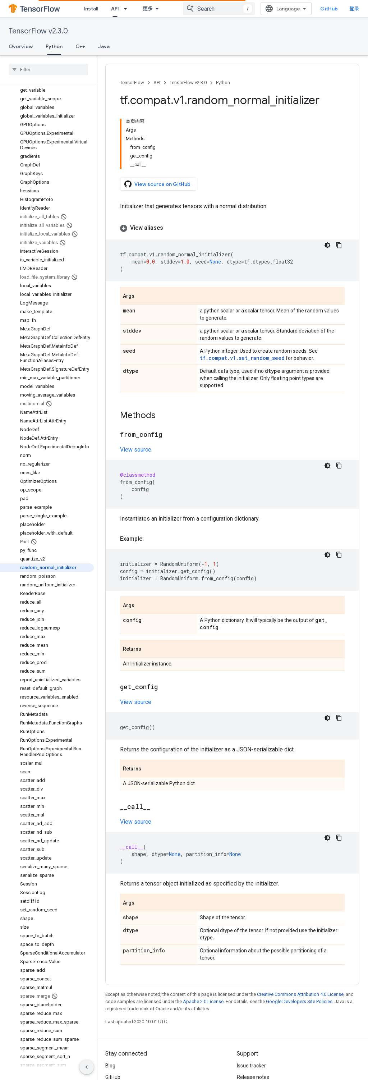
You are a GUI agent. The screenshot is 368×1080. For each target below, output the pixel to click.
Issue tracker (251, 1003)
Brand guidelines (256, 1038)
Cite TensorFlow (255, 1049)
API (156, 82)
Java (104, 46)
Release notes (253, 1015)
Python (223, 82)
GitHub (345, 8)
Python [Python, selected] (54, 46)
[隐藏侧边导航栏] (86, 1067)
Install (91, 8)
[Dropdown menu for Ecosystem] (216, 8)
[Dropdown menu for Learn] (133, 8)
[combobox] (286, 8)
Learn (118, 8)
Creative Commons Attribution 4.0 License (300, 932)
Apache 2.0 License (203, 939)
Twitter (113, 1026)
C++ (80, 46)
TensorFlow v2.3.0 (38, 31)
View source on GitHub (157, 130)
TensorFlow (132, 82)
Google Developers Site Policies (299, 939)
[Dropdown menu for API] (165, 8)
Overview (21, 46)
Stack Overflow (254, 1026)
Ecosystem (193, 8)
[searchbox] (48, 69)
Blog (110, 1003)
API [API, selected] (152, 8)
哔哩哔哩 (115, 1038)
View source (135, 387)
